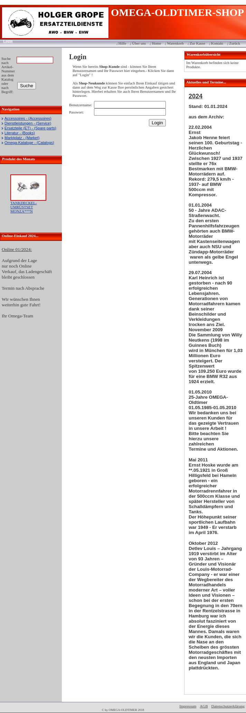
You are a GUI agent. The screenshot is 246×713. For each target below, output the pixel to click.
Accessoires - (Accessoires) (27, 118)
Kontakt (217, 43)
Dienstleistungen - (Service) (27, 123)
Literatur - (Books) (19, 133)
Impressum (187, 706)
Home (156, 43)
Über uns (139, 43)
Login (5, 41)
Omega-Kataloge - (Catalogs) (29, 143)
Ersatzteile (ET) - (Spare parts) (30, 128)
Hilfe (122, 43)
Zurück (234, 43)
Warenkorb (175, 43)
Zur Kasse (197, 43)
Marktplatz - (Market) (21, 138)
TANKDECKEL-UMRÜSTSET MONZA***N (23, 207)
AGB (204, 706)
